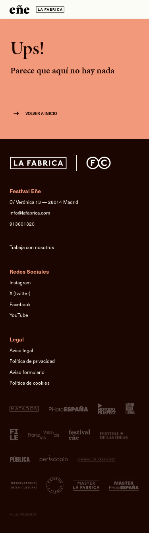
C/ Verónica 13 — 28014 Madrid (44, 201)
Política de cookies (30, 382)
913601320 (22, 223)
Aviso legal (21, 350)
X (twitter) (20, 293)
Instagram (20, 282)
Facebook (20, 304)
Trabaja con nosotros (32, 247)
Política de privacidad (32, 360)
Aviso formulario (27, 372)
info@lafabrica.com (30, 212)
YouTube (19, 314)
